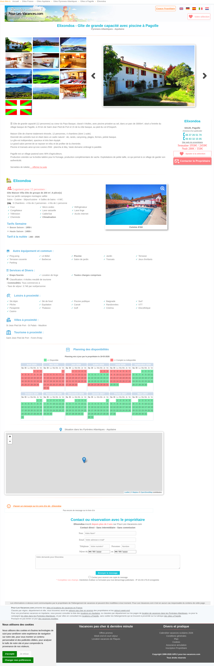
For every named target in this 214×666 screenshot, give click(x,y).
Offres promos (106, 636)
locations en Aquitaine (90, 616)
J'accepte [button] (9, 654)
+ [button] (10, 440)
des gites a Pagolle (172, 619)
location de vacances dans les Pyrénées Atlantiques (164, 616)
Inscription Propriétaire (176, 651)
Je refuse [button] (24, 654)
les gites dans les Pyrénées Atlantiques (38, 619)
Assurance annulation (176, 648)
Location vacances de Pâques (106, 642)
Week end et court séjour (106, 639)
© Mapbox (135, 495)
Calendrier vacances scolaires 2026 (176, 636)
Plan (176, 642)
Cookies (176, 645)
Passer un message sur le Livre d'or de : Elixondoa (33, 509)
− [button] (10, 445)
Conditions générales (176, 639)
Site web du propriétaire (192, 142)
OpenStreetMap (146, 495)
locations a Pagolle (90, 619)
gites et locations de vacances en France (64, 611)
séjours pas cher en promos (81, 614)
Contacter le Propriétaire (192, 161)
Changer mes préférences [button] (18, 660)
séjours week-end (122, 614)
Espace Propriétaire (165, 8)
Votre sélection (198, 16)
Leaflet (127, 495)
